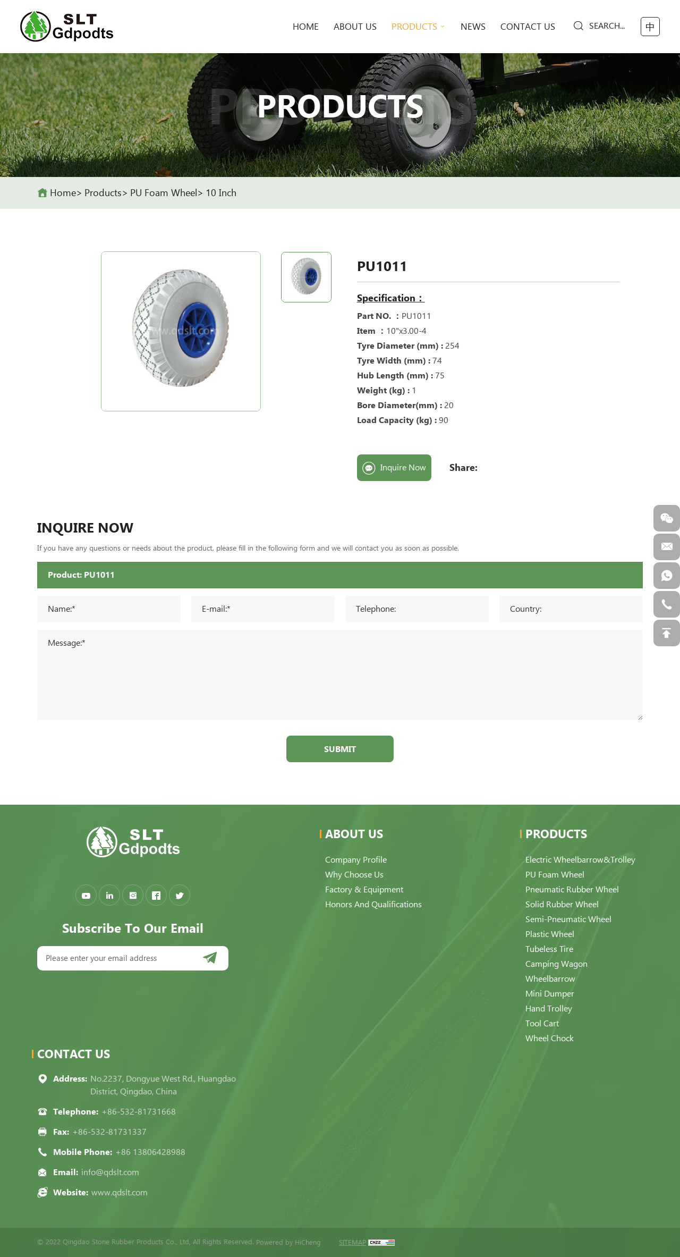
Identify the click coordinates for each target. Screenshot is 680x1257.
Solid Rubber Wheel (562, 904)
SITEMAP (352, 1242)
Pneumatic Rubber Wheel (572, 889)
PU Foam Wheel (163, 192)
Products (414, 26)
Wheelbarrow (550, 979)
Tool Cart (542, 1023)
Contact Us (527, 26)
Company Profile (356, 860)
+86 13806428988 (150, 1152)
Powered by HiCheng (288, 1242)
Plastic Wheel (549, 934)
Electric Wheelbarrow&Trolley (580, 860)
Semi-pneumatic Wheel (568, 919)
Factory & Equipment (364, 889)
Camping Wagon (556, 964)
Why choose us (354, 875)
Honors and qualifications (373, 904)
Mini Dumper (549, 994)
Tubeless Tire (549, 949)
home (306, 26)
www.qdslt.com (119, 1192)
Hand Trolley (548, 1008)
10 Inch (221, 192)
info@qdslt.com (110, 1172)
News (473, 26)
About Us (355, 26)
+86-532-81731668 (138, 1112)
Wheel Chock (549, 1038)
